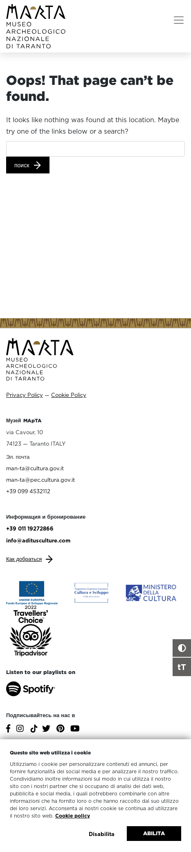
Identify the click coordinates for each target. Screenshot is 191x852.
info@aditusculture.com (38, 540)
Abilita (154, 833)
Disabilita (102, 834)
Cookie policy (72, 815)
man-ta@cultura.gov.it (35, 468)
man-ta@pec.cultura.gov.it (40, 480)
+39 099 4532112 (28, 491)
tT (182, 666)
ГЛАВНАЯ (24, 66)
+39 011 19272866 (30, 528)
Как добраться (24, 559)
